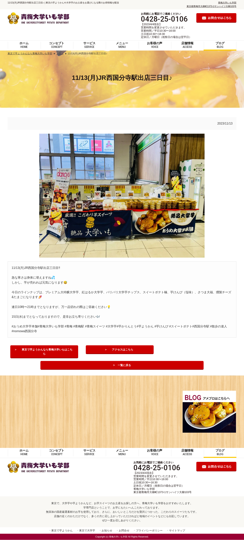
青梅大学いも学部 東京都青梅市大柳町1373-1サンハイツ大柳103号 (162, 491)
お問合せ (124, 530)
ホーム (24, 45)
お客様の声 (154, 45)
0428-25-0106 (164, 19)
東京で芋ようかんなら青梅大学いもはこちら (47, 349)
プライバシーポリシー (149, 530)
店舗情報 (187, 45)
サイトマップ (177, 530)
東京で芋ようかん (62, 530)
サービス (89, 45)
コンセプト (56, 45)
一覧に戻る (124, 365)
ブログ (220, 45)
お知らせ (107, 530)
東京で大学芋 (87, 530)
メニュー (122, 45)
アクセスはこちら (122, 349)
